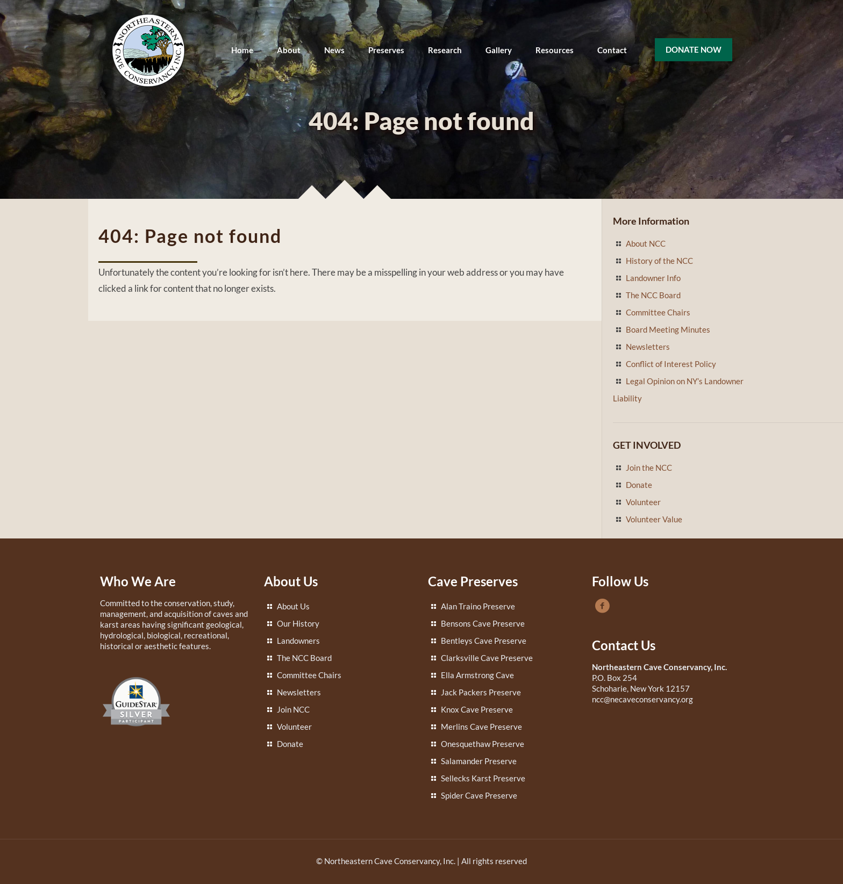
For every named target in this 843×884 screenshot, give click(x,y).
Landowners (298, 640)
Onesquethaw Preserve (482, 744)
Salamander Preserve (479, 761)
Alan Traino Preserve (478, 606)
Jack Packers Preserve (481, 692)
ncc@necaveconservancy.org (642, 699)
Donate (639, 485)
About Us (293, 606)
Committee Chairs (658, 312)
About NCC (646, 243)
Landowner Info (653, 278)
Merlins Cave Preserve (481, 726)
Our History (298, 623)
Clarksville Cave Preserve (487, 658)
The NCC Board (653, 295)
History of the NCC (659, 260)
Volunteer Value (654, 519)
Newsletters (648, 346)
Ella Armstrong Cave (477, 675)
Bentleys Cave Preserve (483, 640)
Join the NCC (649, 467)
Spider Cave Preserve (479, 795)
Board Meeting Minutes (668, 329)
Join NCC (293, 709)
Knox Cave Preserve (477, 709)
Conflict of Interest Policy (671, 364)
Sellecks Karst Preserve (483, 778)
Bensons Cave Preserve (483, 623)
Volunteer (643, 502)
